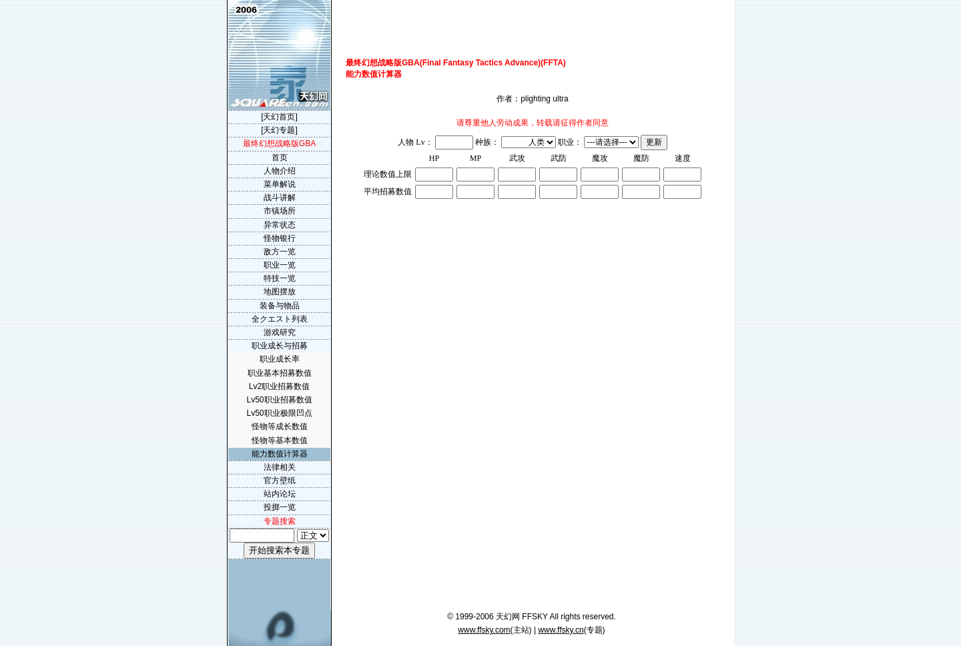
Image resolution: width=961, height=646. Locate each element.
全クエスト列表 (280, 319)
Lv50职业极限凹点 (279, 413)
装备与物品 (280, 305)
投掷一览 (280, 507)
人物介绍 (280, 171)
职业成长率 (280, 359)
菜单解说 (280, 184)
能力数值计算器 (280, 453)
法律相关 (280, 467)
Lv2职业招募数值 (279, 386)
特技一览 (280, 278)
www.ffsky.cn (560, 630)
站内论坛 (280, 494)
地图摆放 (280, 291)
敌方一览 (280, 251)
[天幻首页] (279, 116)
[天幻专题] (279, 130)
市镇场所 (280, 211)
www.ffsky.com (484, 630)
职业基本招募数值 (280, 373)
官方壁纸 (280, 480)
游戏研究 (280, 332)
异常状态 (280, 225)
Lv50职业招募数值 (279, 399)
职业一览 (280, 265)
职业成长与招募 (280, 345)
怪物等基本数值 (280, 440)
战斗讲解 (280, 197)
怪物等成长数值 (280, 426)
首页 (280, 157)
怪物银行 (280, 238)
